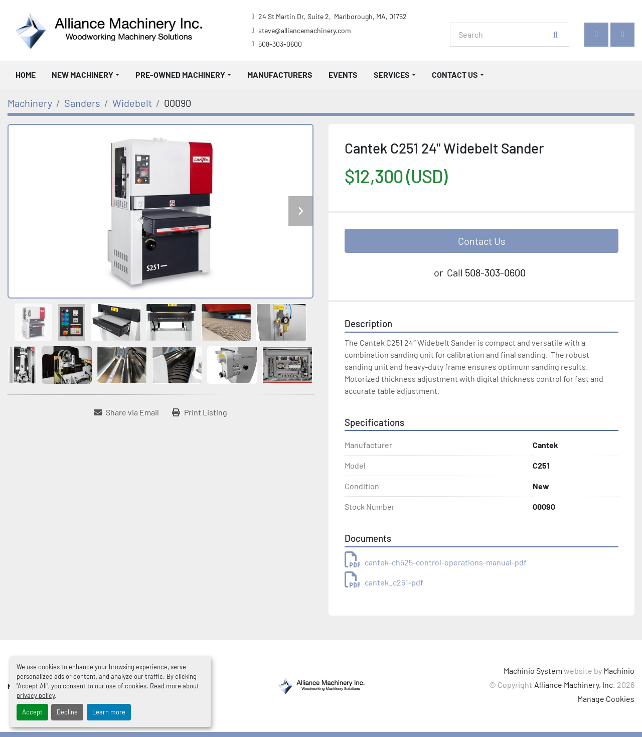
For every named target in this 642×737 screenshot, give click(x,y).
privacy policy (36, 695)
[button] (85, 75)
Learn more (108, 712)
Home (26, 74)
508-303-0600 (280, 44)
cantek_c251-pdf (384, 582)
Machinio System (533, 670)
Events (343, 74)
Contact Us (455, 74)
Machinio (618, 670)
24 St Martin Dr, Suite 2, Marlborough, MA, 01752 (332, 16)
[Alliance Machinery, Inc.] (321, 684)
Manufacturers (279, 74)
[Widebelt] (132, 103)
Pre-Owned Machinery (180, 74)
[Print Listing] (200, 412)
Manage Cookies (605, 698)
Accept (32, 712)
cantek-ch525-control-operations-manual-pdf (436, 562)
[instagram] (622, 35)
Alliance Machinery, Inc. (574, 684)
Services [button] (392, 74)
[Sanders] (82, 103)
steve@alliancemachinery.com (304, 30)
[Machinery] (30, 103)
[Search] (504, 34)
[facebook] (596, 35)
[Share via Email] (126, 412)
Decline (67, 712)
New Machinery (82, 74)
